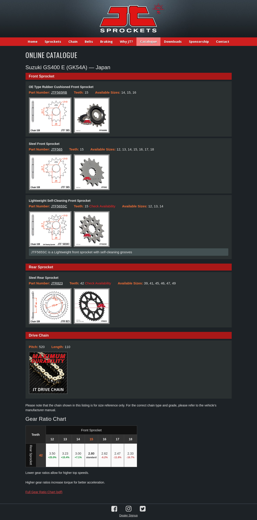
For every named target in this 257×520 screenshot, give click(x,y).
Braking (106, 42)
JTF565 (57, 149)
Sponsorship (199, 42)
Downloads (173, 42)
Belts (89, 42)
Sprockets (53, 42)
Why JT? (126, 42)
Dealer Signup (128, 515)
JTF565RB (59, 92)
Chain (73, 42)
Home (32, 42)
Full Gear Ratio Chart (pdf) (44, 492)
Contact (222, 42)
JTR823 (57, 283)
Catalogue (148, 42)
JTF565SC (59, 206)
